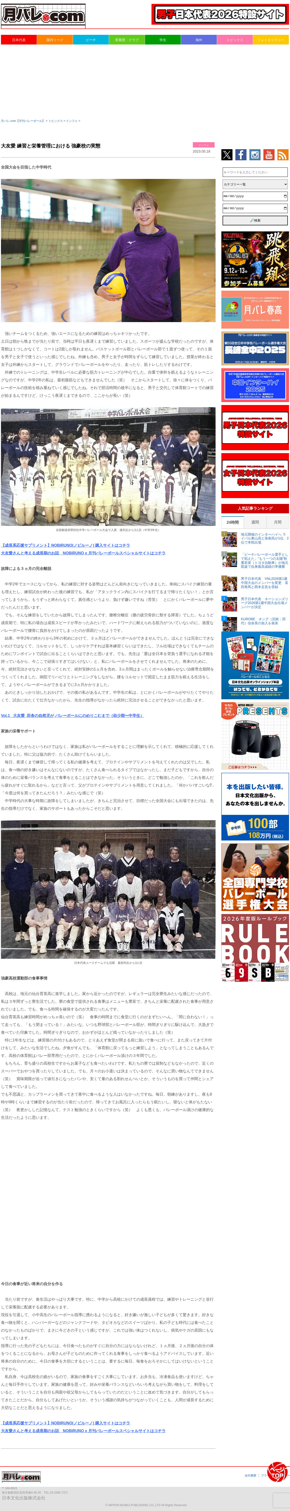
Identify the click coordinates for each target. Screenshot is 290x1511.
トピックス (234, 40)
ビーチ (91, 40)
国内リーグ (54, 40)
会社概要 (250, 1475)
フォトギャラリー (270, 40)
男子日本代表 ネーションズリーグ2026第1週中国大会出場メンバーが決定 (264, 603)
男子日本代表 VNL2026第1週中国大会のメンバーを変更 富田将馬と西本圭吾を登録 (264, 583)
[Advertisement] (145, 81)
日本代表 (19, 40)
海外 (199, 40)
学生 (163, 40)
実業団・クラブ (127, 40)
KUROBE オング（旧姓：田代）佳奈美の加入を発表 (263, 621)
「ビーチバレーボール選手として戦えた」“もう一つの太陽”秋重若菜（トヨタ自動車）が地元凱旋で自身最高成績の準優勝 (264, 560)
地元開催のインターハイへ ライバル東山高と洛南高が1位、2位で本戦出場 (265, 538)
